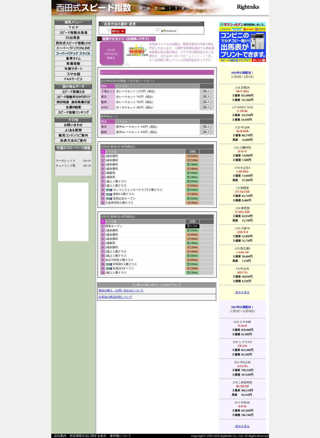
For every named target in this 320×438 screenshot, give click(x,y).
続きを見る (242, 292)
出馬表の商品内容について (115, 297)
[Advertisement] (73, 212)
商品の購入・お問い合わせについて (121, 290)
